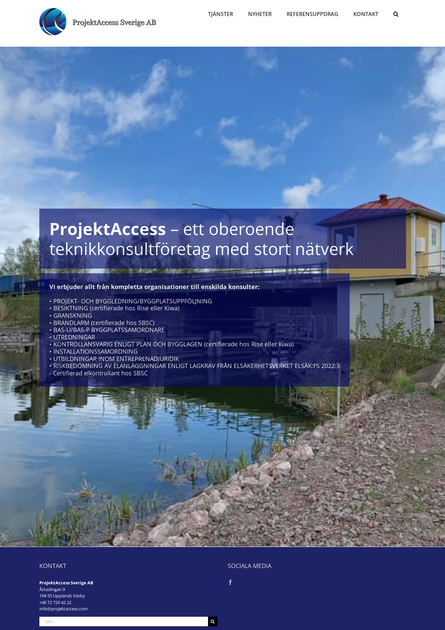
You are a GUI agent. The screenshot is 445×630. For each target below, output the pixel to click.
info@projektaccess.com (63, 609)
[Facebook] (230, 582)
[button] (396, 14)
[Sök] (213, 621)
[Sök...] (123, 621)
